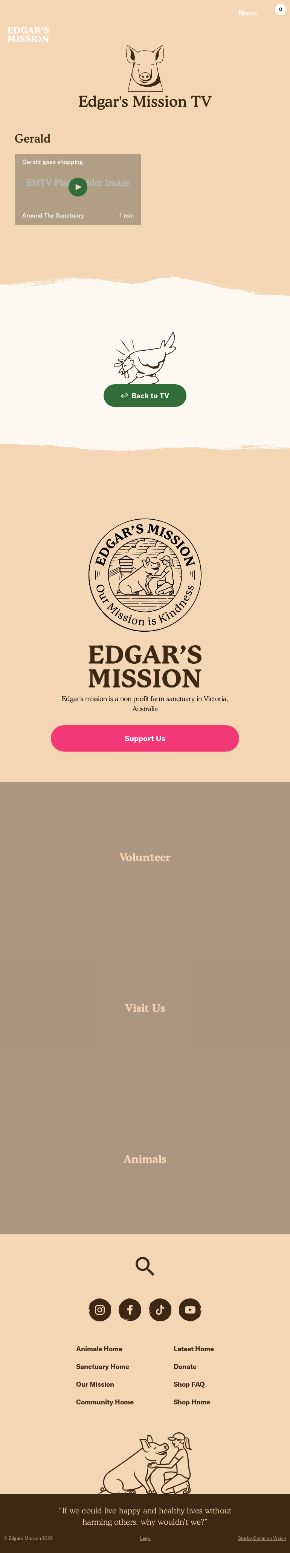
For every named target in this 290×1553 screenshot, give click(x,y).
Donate (185, 1366)
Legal (145, 1538)
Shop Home (192, 1402)
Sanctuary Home (102, 1366)
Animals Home (99, 1348)
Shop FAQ (189, 1384)
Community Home (105, 1402)
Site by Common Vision (262, 1538)
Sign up (209, 496)
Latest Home (194, 1348)
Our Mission (95, 1384)
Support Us (145, 738)
